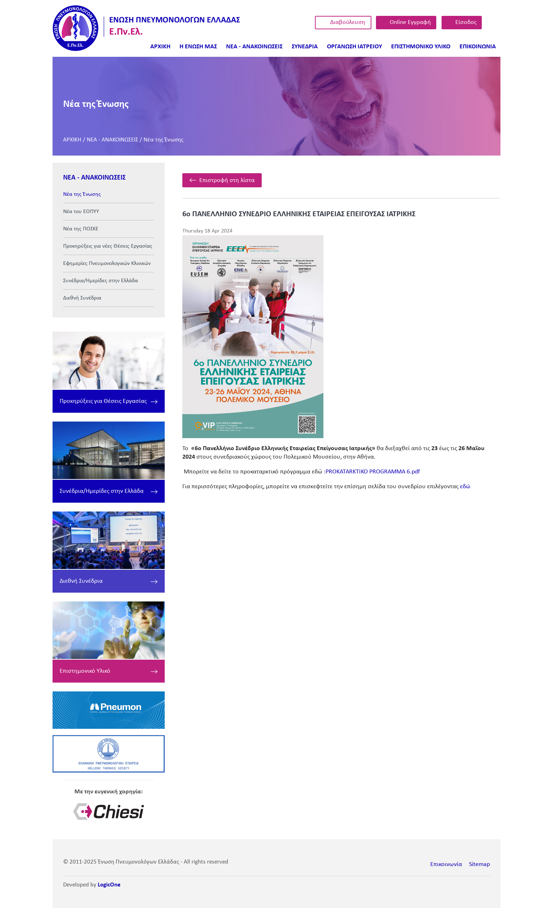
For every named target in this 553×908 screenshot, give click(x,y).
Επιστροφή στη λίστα (227, 180)
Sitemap (479, 864)
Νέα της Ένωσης (163, 140)
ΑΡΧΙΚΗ (72, 140)
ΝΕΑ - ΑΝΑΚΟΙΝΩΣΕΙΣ (112, 140)
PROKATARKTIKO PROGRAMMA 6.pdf (373, 471)
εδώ (465, 486)
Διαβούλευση (347, 22)
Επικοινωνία (446, 864)
